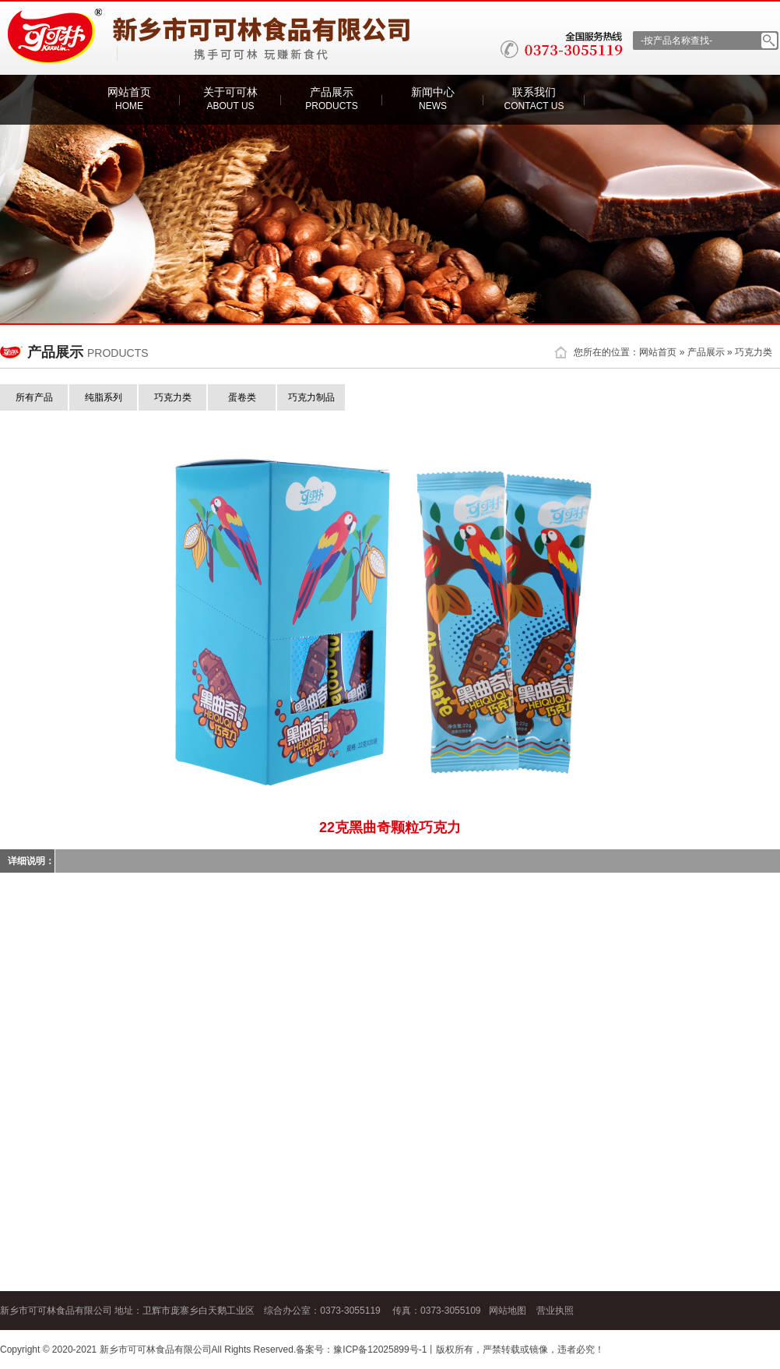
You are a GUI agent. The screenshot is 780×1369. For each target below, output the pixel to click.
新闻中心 (433, 98)
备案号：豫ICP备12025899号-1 (361, 1349)
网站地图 (507, 1310)
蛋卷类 (242, 397)
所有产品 (34, 397)
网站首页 (129, 98)
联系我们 (534, 98)
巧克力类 (753, 352)
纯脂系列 (103, 397)
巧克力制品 (311, 397)
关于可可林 (230, 98)
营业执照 (555, 1310)
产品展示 (331, 98)
